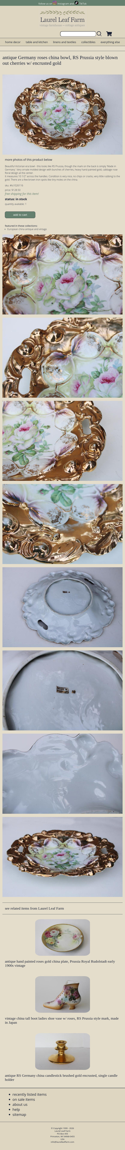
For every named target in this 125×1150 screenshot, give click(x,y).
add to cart (20, 214)
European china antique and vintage (27, 229)
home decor (13, 42)
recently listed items (29, 1094)
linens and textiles (64, 42)
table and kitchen (37, 42)
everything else (110, 42)
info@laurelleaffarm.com (62, 1142)
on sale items (23, 1099)
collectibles (88, 42)
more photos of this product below (28, 160)
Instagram (63, 3)
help (16, 1109)
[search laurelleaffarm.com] (100, 34)
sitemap (19, 1114)
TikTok (82, 3)
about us (19, 1104)
